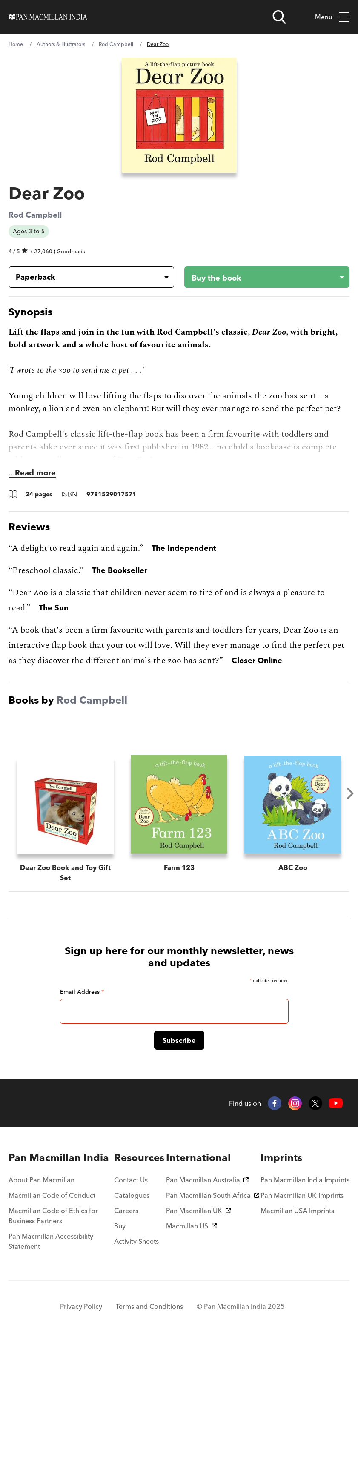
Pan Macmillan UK (198, 1327)
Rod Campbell (116, 44)
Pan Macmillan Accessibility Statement (51, 1357)
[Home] (48, 17)
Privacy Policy (81, 1422)
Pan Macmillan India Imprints (305, 1296)
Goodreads (71, 251)
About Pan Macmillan (41, 1296)
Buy (120, 1342)
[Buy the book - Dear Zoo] (260, 277)
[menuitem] (61, 1274)
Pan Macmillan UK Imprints (302, 1311)
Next (350, 793)
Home (16, 44)
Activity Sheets (136, 1357)
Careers (126, 1327)
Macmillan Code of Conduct (52, 1311)
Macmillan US (191, 1342)
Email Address (82, 1108)
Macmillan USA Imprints (297, 1327)
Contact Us (131, 1296)
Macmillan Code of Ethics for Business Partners (53, 1332)
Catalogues (131, 1311)
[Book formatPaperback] (84, 277)
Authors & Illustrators (61, 44)
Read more (35, 473)
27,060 (43, 251)
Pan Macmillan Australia (207, 1296)
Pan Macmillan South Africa (212, 1311)
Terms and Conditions (149, 1422)
